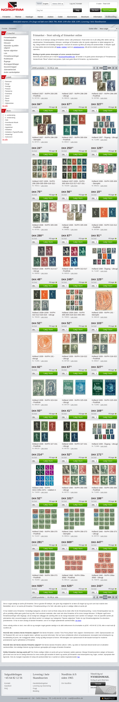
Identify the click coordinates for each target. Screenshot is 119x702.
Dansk (39, 4)
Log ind (72, 4)
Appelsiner (9, 127)
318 (101, 68)
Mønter (40, 17)
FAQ (6, 688)
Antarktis (8, 125)
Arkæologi (8, 134)
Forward (113, 68)
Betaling (36, 691)
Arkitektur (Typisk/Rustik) (14, 132)
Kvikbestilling (111, 17)
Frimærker (6, 17)
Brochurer (85, 17)
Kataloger (29, 17)
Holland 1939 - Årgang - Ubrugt (105, 444)
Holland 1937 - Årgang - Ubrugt (105, 137)
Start (94, 68)
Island (7, 96)
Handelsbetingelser (40, 683)
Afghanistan (9, 103)
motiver (64, 47)
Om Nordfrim (66, 683)
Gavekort (7, 686)
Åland (7, 98)
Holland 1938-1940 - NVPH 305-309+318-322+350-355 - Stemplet (74, 314)
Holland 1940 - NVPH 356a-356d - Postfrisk (73, 576)
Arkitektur (8, 130)
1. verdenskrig (10, 115)
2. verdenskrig (10, 118)
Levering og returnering (42, 686)
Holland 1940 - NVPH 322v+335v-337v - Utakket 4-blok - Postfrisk (44, 490)
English (45, 4)
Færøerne (8, 91)
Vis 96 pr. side (52, 68)
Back (97, 68)
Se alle (5, 106)
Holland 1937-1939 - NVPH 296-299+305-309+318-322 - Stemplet (44, 183)
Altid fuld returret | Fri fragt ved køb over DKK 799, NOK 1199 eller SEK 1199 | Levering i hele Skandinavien (59, 21)
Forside (4, 28)
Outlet (60, 17)
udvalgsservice (79, 47)
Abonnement (72, 17)
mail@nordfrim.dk (75, 698)
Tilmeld (100, 684)
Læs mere (93, 687)
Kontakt (79, 4)
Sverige (8, 86)
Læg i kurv (50, 110)
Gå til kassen (109, 10)
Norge (7, 84)
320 (109, 68)
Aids (6, 120)
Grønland (8, 93)
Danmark (8, 81)
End (116, 68)
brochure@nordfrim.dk (67, 57)
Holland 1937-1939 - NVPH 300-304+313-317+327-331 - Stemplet (74, 183)
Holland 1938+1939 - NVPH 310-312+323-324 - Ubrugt (43, 313)
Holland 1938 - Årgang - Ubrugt (105, 269)
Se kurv (96, 10)
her (78, 657)
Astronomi (8, 137)
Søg (78, 10)
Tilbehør (18, 17)
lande (59, 47)
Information (97, 17)
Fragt (35, 688)
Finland (7, 89)
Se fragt (34, 107)
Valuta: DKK (57, 4)
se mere (78, 620)
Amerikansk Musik (11, 122)
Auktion (50, 17)
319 (105, 68)
